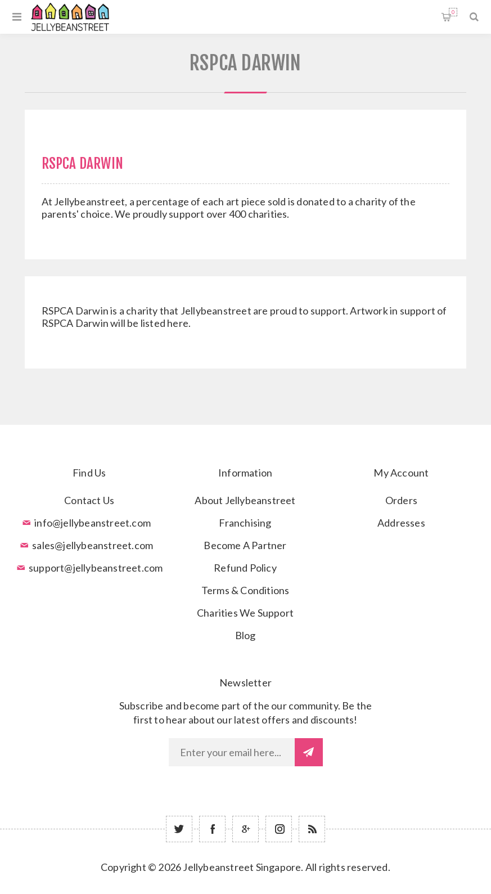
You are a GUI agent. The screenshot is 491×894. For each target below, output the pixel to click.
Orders (401, 500)
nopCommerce (273, 884)
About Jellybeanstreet (245, 500)
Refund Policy (245, 567)
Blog (245, 635)
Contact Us (89, 500)
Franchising (245, 522)
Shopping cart (453, 12)
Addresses (401, 522)
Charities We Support (245, 613)
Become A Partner (245, 545)
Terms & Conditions (245, 590)
